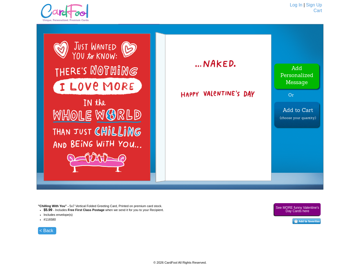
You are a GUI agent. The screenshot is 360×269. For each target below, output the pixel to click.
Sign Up (314, 5)
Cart (318, 10)
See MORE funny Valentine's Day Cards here (297, 209)
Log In (296, 5)
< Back (46, 230)
